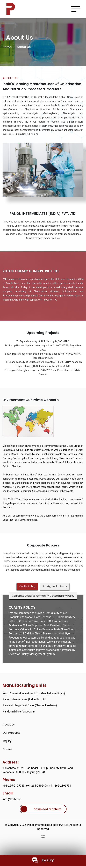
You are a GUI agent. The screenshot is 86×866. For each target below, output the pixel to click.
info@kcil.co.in (12, 799)
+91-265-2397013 (14, 785)
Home (7, 47)
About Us (9, 725)
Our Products (11, 733)
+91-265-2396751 (60, 785)
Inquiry (43, 860)
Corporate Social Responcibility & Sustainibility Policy (43, 595)
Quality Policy (27, 586)
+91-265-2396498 (37, 785)
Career (7, 749)
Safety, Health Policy (55, 586)
